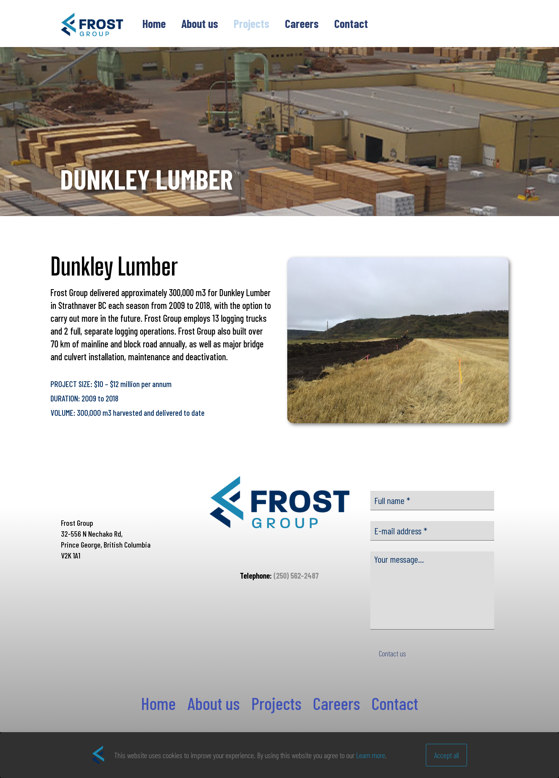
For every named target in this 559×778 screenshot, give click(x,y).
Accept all (446, 755)
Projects (276, 703)
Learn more (370, 755)
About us (213, 703)
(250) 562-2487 (296, 575)
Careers (336, 703)
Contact (395, 703)
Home (158, 703)
